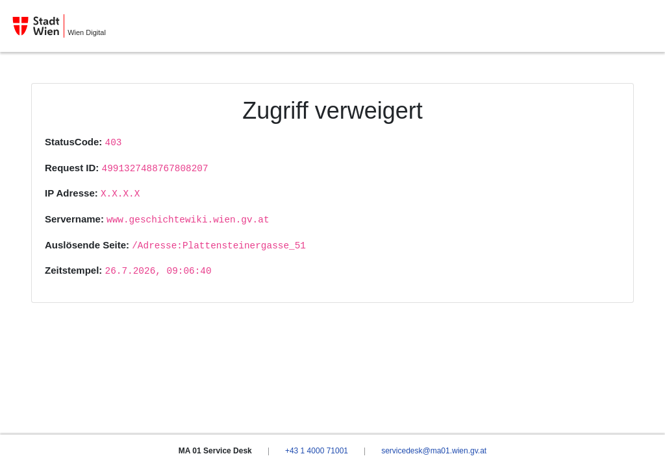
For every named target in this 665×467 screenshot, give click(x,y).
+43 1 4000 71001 (316, 450)
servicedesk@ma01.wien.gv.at (433, 450)
